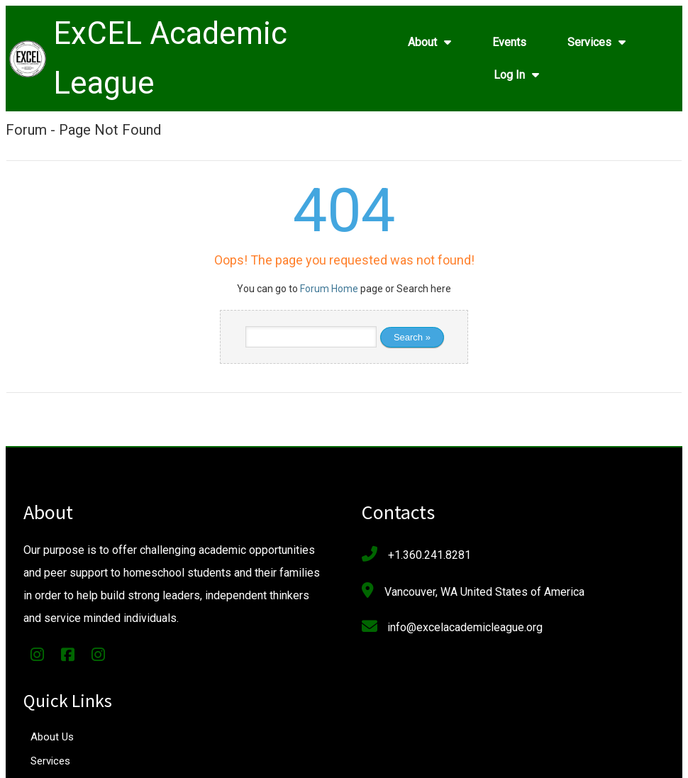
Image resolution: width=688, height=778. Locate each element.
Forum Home (329, 292)
